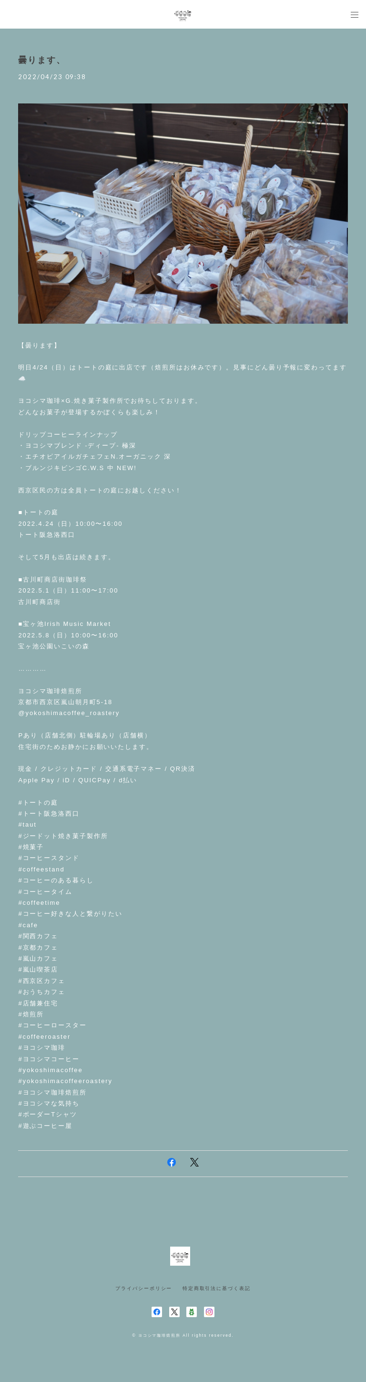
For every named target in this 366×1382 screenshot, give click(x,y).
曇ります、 (42, 60)
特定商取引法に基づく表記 (217, 1288)
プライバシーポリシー (143, 1288)
